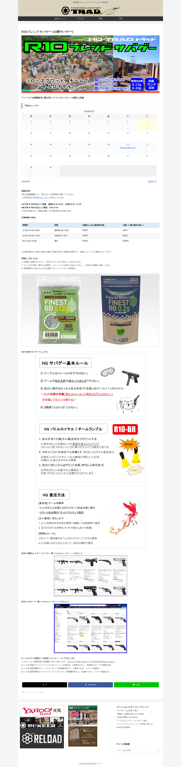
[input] (138, 750)
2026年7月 (152, 181)
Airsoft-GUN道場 (123, 727)
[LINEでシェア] (136, 684)
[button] (159, 750)
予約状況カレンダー (41, 198)
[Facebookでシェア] (90, 684)
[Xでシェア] (44, 684)
